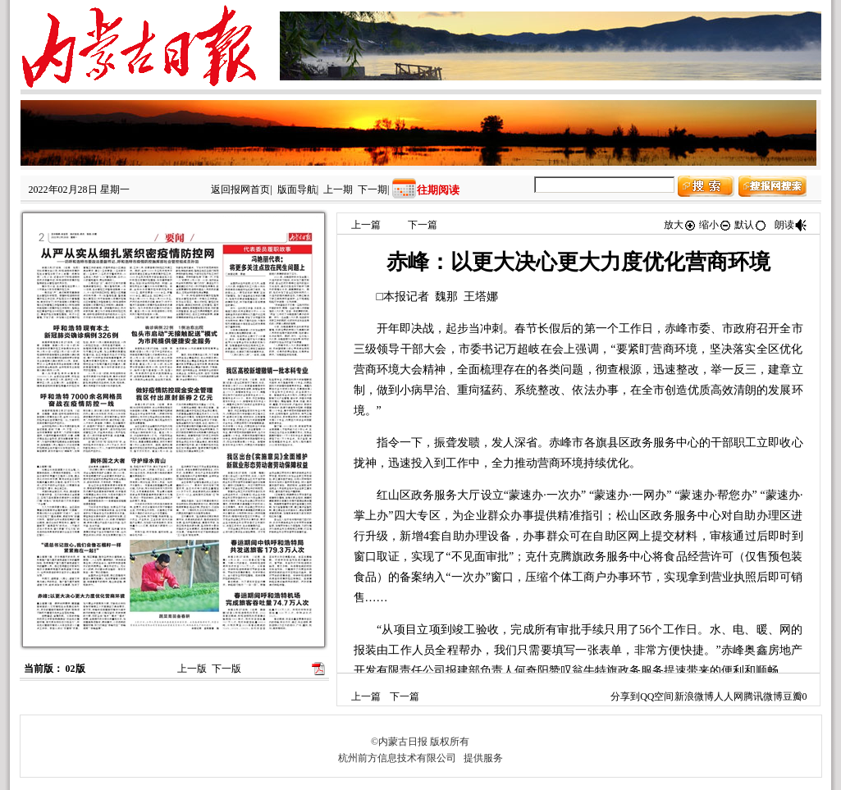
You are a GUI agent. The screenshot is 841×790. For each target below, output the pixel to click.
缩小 (715, 225)
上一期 (338, 189)
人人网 (728, 696)
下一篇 (422, 225)
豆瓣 (792, 696)
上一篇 (366, 225)
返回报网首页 (240, 189)
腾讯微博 (763, 696)
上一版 (192, 668)
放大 (680, 225)
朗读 (791, 225)
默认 (750, 225)
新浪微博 (694, 696)
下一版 (226, 668)
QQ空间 (657, 696)
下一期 (372, 189)
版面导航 (297, 189)
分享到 (625, 696)
